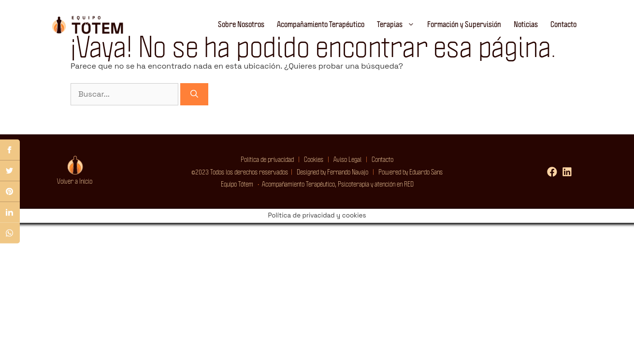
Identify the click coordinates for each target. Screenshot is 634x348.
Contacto (563, 24)
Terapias (399, 24)
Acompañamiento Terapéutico (320, 24)
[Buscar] (194, 94)
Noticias (526, 24)
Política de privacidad (267, 159)
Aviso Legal (347, 159)
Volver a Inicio (74, 180)
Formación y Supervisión (464, 24)
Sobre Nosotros (241, 24)
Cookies (311, 159)
